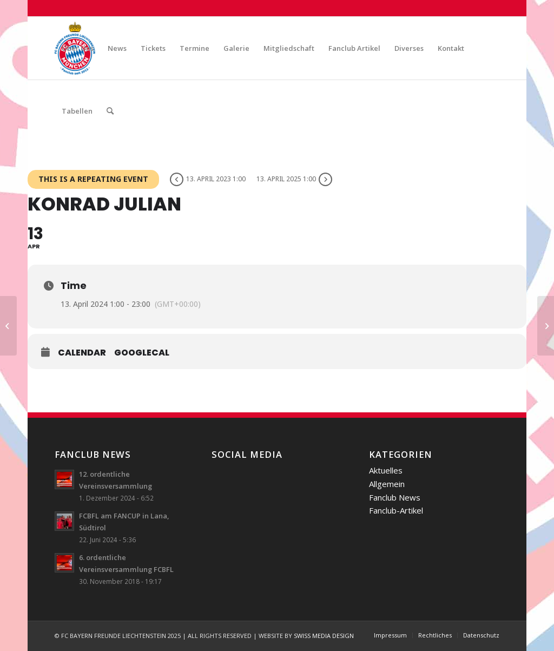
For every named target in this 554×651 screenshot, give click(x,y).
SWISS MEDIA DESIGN (324, 636)
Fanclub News (394, 497)
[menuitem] (78, 48)
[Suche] (110, 111)
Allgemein (387, 483)
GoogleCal (141, 352)
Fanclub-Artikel (396, 510)
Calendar (82, 352)
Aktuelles (386, 470)
